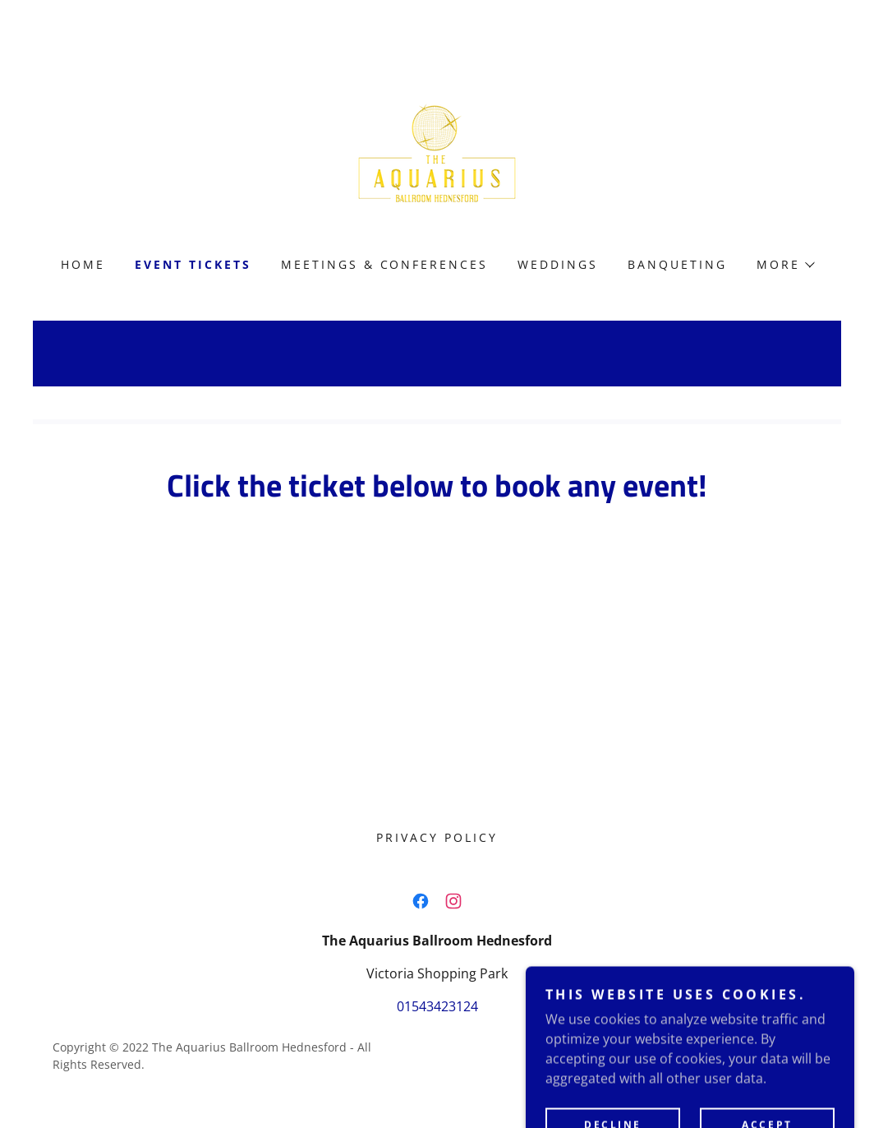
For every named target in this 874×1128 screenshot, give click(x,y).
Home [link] (83, 264)
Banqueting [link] (677, 264)
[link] (437, 151)
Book (437, 623)
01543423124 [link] (437, 1006)
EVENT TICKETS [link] (193, 264)
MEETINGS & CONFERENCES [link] (385, 264)
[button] (784, 265)
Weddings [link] (558, 264)
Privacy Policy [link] (437, 837)
